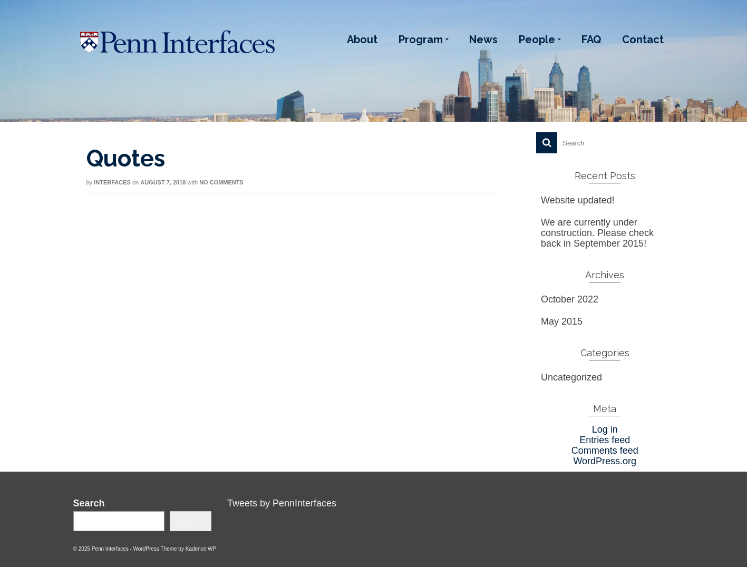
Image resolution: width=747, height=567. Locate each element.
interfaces (112, 182)
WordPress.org (604, 461)
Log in (605, 429)
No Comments (221, 182)
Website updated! (578, 200)
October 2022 (569, 299)
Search (89, 503)
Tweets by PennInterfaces (281, 503)
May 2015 (562, 321)
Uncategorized (571, 377)
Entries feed (604, 440)
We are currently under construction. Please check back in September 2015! (597, 233)
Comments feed (604, 450)
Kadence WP (201, 549)
